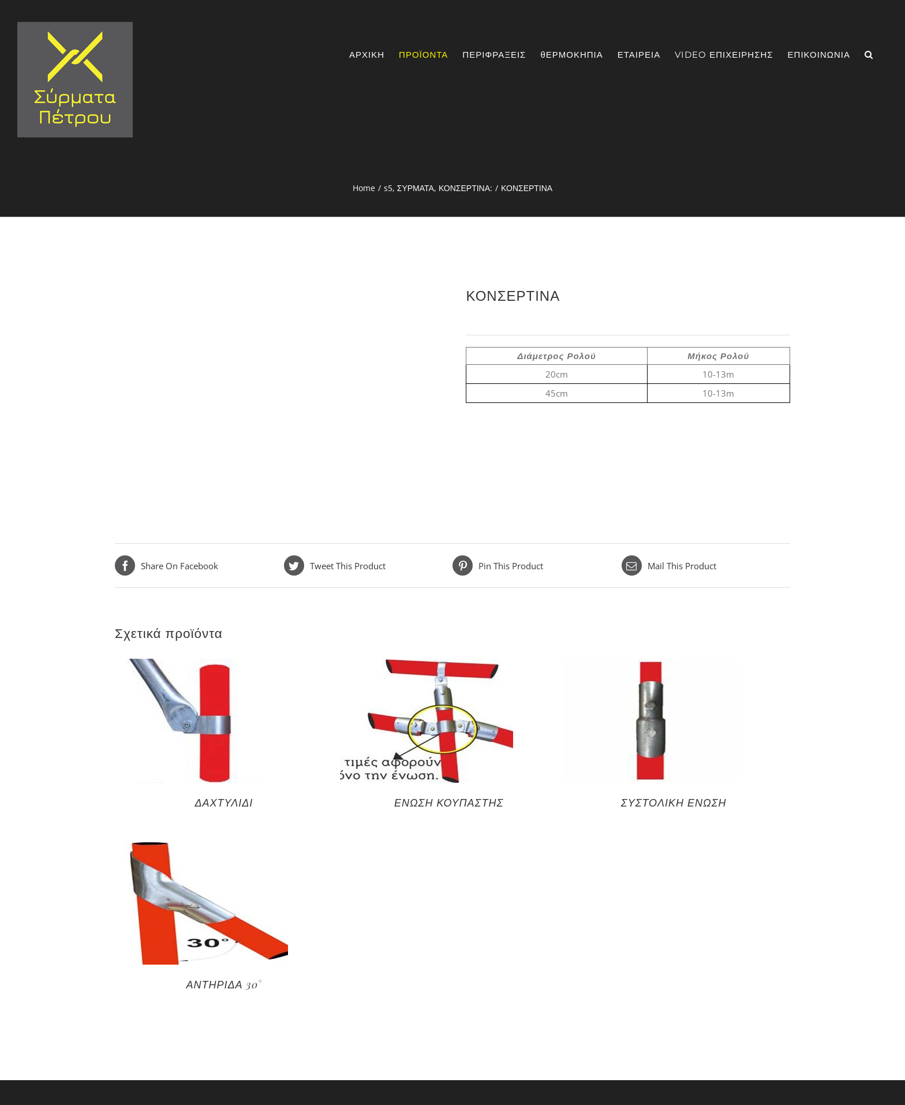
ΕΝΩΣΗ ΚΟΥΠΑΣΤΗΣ (448, 802)
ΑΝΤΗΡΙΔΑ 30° (223, 984)
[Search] (869, 54)
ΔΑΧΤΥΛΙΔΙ (224, 802)
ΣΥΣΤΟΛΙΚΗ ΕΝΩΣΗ (674, 802)
